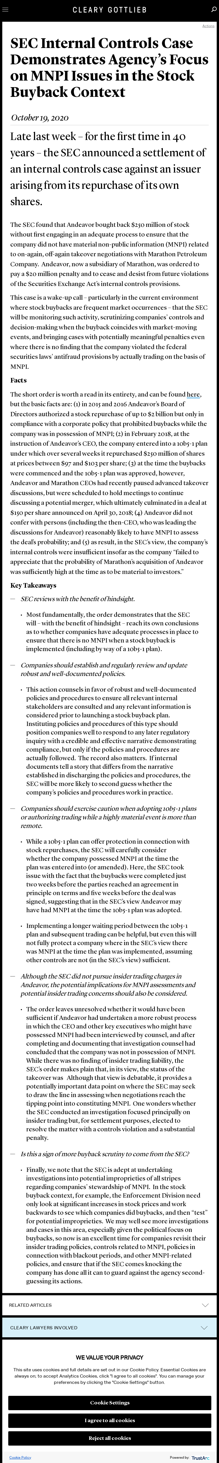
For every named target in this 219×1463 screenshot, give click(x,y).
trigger (204, 1328)
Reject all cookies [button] (110, 1438)
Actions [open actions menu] (208, 26)
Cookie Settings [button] (110, 1403)
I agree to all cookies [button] (110, 1420)
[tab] (109, 1305)
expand (205, 1305)
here (193, 395)
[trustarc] (200, 1457)
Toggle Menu (5, 9)
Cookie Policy (20, 1457)
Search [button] (214, 9)
